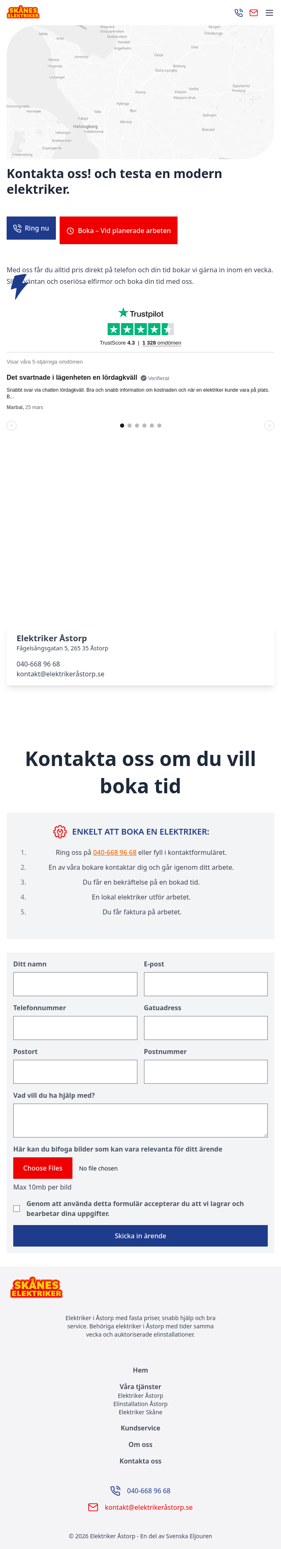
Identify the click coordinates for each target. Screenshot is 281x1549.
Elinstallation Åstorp (140, 1399)
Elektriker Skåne (141, 1407)
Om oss (141, 1439)
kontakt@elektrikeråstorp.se (60, 669)
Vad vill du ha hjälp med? (54, 1090)
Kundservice (141, 1423)
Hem (140, 1365)
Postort (25, 1047)
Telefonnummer (39, 1003)
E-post (154, 959)
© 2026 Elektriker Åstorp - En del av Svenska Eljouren (140, 1531)
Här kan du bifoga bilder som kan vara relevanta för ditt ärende (117, 1144)
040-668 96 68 (38, 659)
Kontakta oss (140, 1456)
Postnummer (165, 1047)
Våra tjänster (140, 1382)
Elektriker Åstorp (140, 1391)
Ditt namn (30, 959)
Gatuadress (163, 1003)
